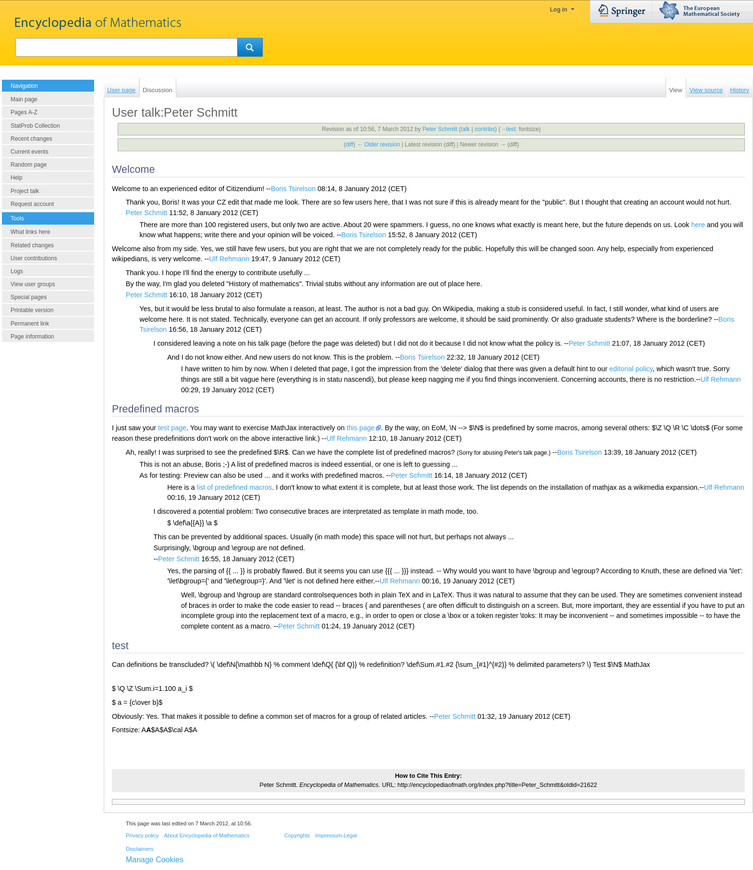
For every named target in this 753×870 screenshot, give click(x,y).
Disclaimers (140, 849)
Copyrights (297, 835)
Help (17, 177)
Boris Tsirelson (293, 189)
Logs (17, 271)
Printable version (32, 310)
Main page (24, 99)
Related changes (32, 245)
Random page (29, 164)
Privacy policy (142, 835)
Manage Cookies (154, 860)
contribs (484, 129)
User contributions (34, 258)
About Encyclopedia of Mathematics (206, 835)
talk (465, 129)
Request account (32, 204)
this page (361, 428)
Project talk (25, 191)
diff (349, 144)
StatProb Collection (35, 125)
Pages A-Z (24, 112)
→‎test (508, 129)
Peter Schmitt (146, 213)
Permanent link (30, 323)
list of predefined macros (234, 487)
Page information (32, 336)
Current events (30, 151)
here (698, 225)
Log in (558, 9)
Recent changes (31, 138)
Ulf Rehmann (229, 259)
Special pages (29, 297)
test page (172, 428)
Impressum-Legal (336, 835)
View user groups (33, 284)
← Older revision (378, 144)
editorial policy (631, 369)
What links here (30, 232)
